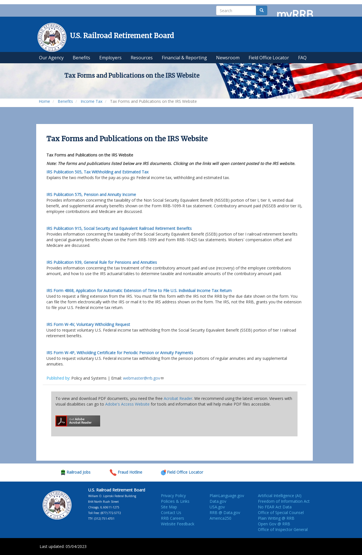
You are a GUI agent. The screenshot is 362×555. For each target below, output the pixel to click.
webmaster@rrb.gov (143, 378)
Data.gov (218, 501)
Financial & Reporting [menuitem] (184, 58)
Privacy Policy (173, 495)
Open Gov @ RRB (274, 523)
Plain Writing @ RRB (276, 518)
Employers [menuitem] (110, 58)
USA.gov (217, 507)
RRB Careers (172, 518)
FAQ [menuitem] (302, 58)
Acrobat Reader (178, 398)
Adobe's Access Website (127, 404)
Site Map (169, 507)
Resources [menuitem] (142, 58)
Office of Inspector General (283, 529)
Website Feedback (177, 523)
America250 (220, 518)
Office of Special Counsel (281, 512)
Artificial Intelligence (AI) (279, 495)
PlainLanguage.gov (227, 495)
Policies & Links (175, 501)
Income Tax (91, 101)
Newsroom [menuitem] (228, 58)
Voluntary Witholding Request (88, 324)
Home (44, 101)
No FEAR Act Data (275, 507)
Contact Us (171, 512)
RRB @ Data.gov (225, 512)
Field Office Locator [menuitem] (269, 58)
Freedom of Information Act (284, 501)
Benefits (65, 101)
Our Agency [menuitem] (51, 58)
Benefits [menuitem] (81, 58)
